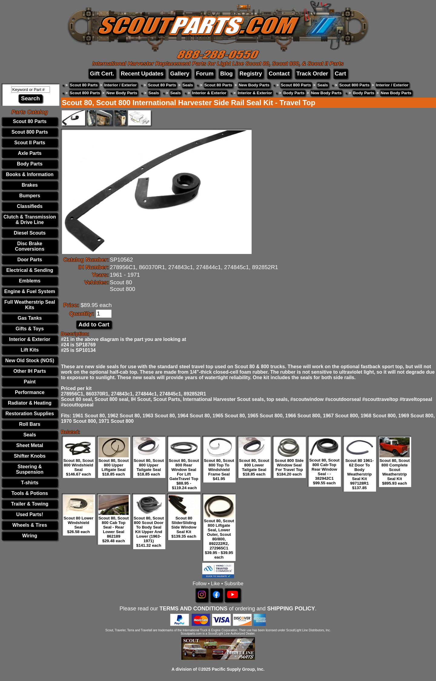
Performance (30, 392)
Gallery (179, 73)
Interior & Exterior (29, 339)
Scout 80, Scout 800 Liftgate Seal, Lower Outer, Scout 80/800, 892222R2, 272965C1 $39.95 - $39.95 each (219, 539)
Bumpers (29, 195)
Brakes (29, 185)
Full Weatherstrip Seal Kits (29, 304)
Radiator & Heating (29, 403)
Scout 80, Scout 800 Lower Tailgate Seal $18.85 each (254, 467)
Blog (226, 73)
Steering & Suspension (30, 469)
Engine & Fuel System (29, 291)
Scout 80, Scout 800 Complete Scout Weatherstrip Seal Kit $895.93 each (394, 472)
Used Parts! (29, 514)
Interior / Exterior (120, 85)
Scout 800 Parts (30, 132)
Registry (250, 73)
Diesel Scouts (30, 232)
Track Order (312, 73)
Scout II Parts (29, 142)
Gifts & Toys (30, 328)
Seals (29, 434)
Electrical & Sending (29, 270)
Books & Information (29, 174)
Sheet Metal (29, 445)
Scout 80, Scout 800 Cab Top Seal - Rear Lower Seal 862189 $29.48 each (113, 529)
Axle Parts (29, 153)
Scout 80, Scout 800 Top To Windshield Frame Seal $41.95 (219, 469)
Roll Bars (29, 424)
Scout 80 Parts (30, 121)
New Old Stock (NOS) (29, 360)
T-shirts (29, 482)
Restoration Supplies (29, 413)
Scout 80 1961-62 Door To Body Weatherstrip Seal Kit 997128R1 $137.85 (359, 474)
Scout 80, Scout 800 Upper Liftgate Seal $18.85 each (113, 467)
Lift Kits (30, 349)
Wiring (29, 535)
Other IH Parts (29, 371)
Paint (30, 381)
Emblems (30, 280)
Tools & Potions (30, 493)
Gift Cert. (102, 73)
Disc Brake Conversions (30, 246)
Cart (340, 73)
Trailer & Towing (29, 503)
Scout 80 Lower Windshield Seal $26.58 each (79, 525)
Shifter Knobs (30, 456)
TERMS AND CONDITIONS (193, 609)
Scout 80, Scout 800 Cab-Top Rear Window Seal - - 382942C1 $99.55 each (324, 471)
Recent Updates (142, 73)
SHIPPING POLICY (291, 609)
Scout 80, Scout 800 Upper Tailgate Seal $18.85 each (149, 467)
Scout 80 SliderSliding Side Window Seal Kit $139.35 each (184, 527)
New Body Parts (254, 85)
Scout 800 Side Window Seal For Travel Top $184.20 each (289, 467)
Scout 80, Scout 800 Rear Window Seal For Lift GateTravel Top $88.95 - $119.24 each (184, 474)
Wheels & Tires (29, 525)
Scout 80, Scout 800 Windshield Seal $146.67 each (78, 467)
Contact (279, 73)
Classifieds (29, 206)
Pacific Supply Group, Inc (237, 669)
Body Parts (29, 163)
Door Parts (29, 259)
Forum (204, 73)
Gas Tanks (30, 318)
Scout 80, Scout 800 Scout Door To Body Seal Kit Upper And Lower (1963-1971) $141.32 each (149, 532)
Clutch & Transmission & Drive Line (29, 219)
